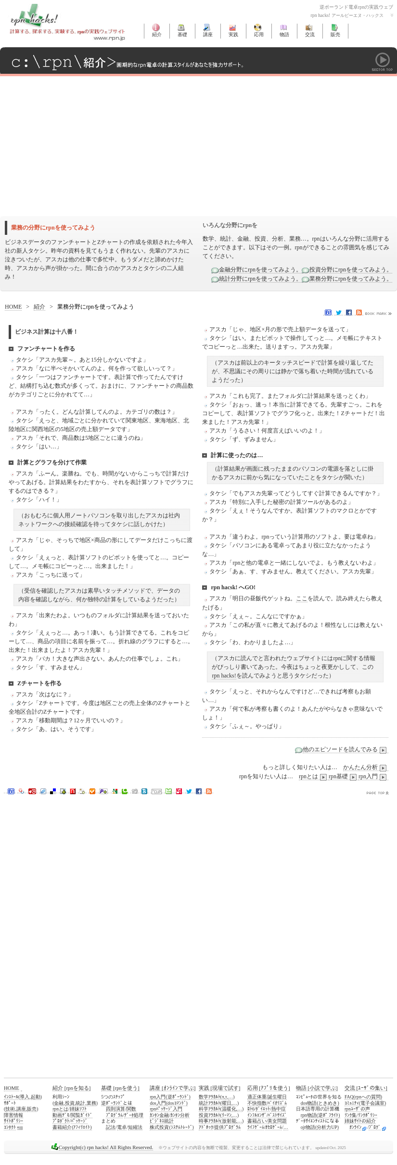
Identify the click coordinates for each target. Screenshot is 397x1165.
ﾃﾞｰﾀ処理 (133, 1115)
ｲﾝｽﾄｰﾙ (11, 1096)
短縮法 (135, 1127)
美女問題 (277, 1121)
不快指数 (257, 1103)
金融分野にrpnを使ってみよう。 (260, 269)
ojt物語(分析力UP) (320, 1127)
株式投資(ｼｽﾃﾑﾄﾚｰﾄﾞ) (171, 1127)
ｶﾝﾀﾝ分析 (180, 1115)
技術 (10, 1108)
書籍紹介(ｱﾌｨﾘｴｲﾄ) (71, 1127)
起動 (35, 1096)
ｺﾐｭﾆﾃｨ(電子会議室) (365, 1103)
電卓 (122, 1127)
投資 (70, 1103)
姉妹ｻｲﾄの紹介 (360, 1121)
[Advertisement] (112, 143)
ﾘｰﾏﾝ (226, 1115)
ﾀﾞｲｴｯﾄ (263, 1108)
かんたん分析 (365, 767)
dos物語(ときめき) (320, 1103)
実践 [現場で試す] (220, 1088)
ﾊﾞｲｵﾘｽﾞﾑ (277, 1103)
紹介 (157, 34)
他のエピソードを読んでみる (345, 749)
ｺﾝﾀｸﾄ (10, 1127)
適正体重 (257, 1096)
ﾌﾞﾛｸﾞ (375, 1127)
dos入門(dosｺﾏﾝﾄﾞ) (168, 1103)
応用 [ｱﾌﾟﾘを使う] (268, 1088)
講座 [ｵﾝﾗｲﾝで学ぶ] (172, 1088)
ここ (301, 598)
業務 (91, 1103)
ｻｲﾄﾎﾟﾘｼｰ (13, 1121)
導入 (24, 1096)
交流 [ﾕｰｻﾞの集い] (366, 1088)
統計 (80, 1103)
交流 (310, 34)
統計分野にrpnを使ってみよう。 (260, 278)
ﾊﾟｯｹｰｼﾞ (79, 1121)
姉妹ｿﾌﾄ (78, 1108)
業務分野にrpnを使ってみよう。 (350, 278)
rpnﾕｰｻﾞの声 (357, 1108)
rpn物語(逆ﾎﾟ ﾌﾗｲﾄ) (320, 1115)
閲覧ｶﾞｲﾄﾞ (81, 1115)
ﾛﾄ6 (251, 1108)
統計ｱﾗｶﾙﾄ (209, 1103)
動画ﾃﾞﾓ (60, 1115)
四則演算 (115, 1108)
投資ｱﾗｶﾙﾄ (209, 1115)
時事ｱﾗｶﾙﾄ (209, 1121)
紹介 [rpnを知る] (71, 1088)
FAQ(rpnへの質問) (363, 1096)
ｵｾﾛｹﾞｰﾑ (273, 1127)
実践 (233, 34)
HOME (13, 306)
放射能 (229, 1121)
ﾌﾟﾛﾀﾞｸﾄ (60, 1121)
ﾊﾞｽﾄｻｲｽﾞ (277, 1115)
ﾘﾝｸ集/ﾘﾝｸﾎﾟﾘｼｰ (361, 1115)
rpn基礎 (344, 776)
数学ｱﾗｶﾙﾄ (209, 1096)
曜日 (226, 1103)
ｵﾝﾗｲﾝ (355, 1127)
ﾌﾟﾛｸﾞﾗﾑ (114, 1115)
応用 (259, 34)
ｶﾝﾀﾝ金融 (159, 1115)
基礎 (182, 34)
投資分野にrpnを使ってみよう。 (350, 269)
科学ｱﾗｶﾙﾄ (209, 1108)
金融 (59, 1103)
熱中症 (278, 1108)
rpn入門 (373, 776)
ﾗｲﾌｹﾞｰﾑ (255, 1127)
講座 (208, 34)
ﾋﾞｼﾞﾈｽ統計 (162, 1121)
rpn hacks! (224, 675)
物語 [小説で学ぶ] (317, 1088)
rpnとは (314, 776)
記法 (110, 1127)
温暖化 (229, 1108)
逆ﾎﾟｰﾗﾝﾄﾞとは (116, 1103)
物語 (284, 34)
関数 (131, 1108)
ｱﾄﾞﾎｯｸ (206, 1127)
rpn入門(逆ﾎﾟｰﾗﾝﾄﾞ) (170, 1096)
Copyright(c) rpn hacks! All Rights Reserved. (106, 1147)
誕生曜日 (277, 1096)
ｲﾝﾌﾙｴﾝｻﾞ (257, 1115)
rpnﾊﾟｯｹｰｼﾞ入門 (166, 1108)
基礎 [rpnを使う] (120, 1088)
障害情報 (13, 1115)
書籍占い (257, 1121)
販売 (335, 34)
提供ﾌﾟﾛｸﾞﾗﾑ (227, 1127)
